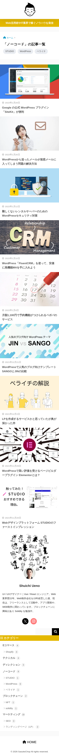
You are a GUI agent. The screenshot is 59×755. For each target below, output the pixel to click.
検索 (55, 631)
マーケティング (14, 715)
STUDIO (9, 51)
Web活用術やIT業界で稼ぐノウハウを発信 (29, 23)
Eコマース (11, 645)
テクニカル (11, 658)
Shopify (12, 652)
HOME (29, 742)
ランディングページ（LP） (22, 727)
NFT (10, 702)
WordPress (25, 51)
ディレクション (14, 665)
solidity (12, 708)
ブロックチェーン (15, 696)
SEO (11, 721)
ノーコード (11, 671)
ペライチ (41, 51)
